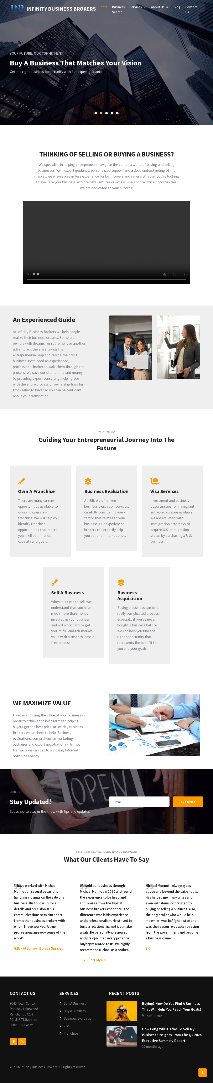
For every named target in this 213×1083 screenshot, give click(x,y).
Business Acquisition (129, 595)
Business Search (118, 9)
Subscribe (188, 802)
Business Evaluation (106, 491)
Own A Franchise (36, 491)
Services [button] (138, 7)
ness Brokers (53, 8)
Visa (64, 1026)
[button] (95, 113)
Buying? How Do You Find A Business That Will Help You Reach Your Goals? (172, 1006)
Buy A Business (72, 1011)
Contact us (191, 9)
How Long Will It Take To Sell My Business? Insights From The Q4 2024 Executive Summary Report (172, 1035)
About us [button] (160, 7)
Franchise (68, 1033)
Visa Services (164, 491)
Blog (177, 7)
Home (102, 7)
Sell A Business (67, 593)
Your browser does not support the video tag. (106, 242)
